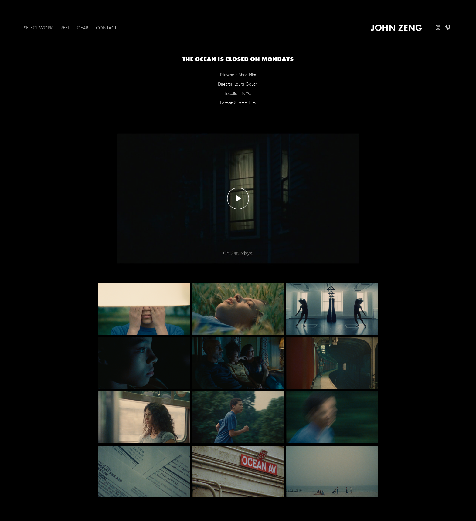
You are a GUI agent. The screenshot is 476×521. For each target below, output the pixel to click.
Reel (65, 28)
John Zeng (396, 27)
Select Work (38, 28)
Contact (106, 28)
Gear (82, 28)
